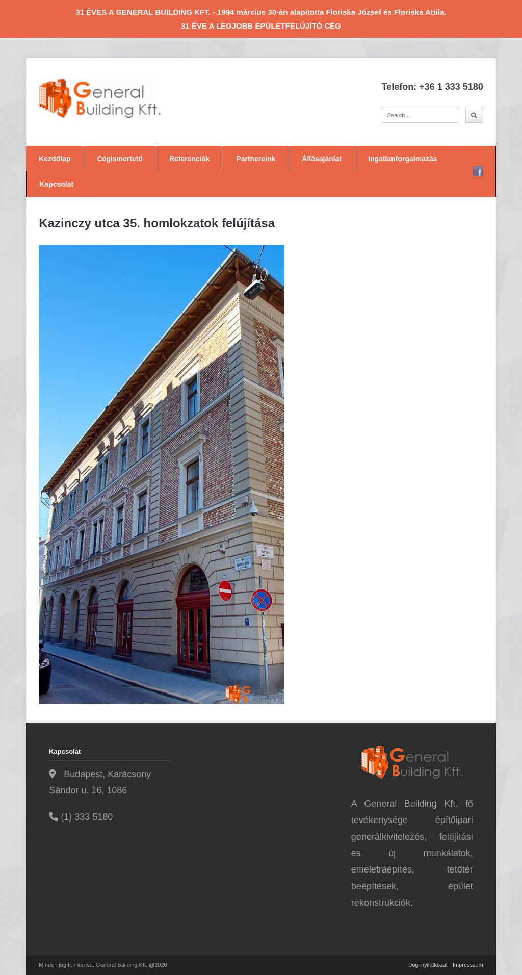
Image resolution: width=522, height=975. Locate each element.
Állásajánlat (322, 159)
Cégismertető (119, 159)
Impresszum (468, 965)
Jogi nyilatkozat (428, 965)
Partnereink (255, 159)
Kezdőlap (54, 159)
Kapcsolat (56, 184)
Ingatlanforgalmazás (402, 159)
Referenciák (189, 159)
